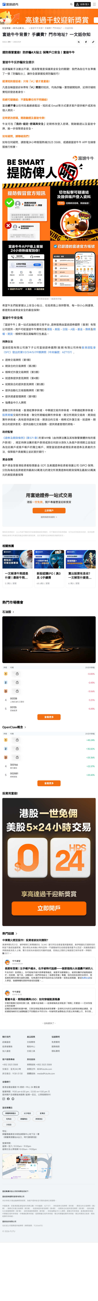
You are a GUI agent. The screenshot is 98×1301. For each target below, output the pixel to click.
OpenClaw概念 (12, 727)
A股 (72, 329)
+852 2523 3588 (10, 1064)
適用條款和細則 (49, 517)
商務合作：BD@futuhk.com (39, 1069)
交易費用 (31, 1042)
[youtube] (13, 1099)
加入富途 (6, 1051)
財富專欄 (6, 28)
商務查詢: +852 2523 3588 (39, 1064)
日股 (65, 329)
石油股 (6, 612)
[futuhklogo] (10, 4)
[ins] (3, 1099)
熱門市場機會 (12, 602)
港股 (49, 329)
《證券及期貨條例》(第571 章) (20, 438)
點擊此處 (86, 977)
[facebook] (8, 1099)
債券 (87, 329)
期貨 (10, 334)
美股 (57, 329)
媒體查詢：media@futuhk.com (41, 1073)
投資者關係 (7, 1046)
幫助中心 (31, 1046)
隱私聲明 (56, 1051)
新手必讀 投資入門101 (20, 28)
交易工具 (31, 1051)
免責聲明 (56, 1042)
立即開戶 (49, 510)
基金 (80, 329)
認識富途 (6, 1042)
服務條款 (56, 1046)
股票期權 (7, 415)
